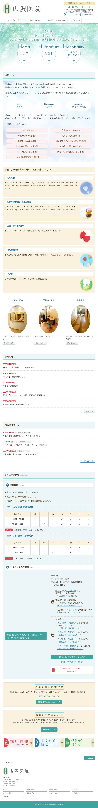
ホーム (5, 790)
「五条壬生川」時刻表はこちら (70, 649)
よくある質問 (7, 793)
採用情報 (75, 793)
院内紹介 (80, 300)
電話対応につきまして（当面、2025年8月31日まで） (25, 395)
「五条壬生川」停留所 (65, 646)
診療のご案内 (17, 300)
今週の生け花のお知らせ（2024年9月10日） (21, 454)
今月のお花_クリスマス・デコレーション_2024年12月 (25, 445)
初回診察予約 (31, 793)
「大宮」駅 (71, 590)
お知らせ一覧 (89, 411)
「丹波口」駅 (70, 609)
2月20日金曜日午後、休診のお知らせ (18, 367)
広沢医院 (48, 804)
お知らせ (5, 796)
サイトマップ (9, 762)
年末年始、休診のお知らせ (14, 377)
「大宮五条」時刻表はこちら (69, 642)
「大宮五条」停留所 (64, 639)
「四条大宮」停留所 (64, 632)
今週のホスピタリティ (24, 432)
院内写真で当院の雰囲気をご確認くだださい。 (80, 337)
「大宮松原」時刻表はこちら (69, 628)
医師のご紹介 (48, 300)
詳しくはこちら (8, 343)
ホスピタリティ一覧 (87, 461)
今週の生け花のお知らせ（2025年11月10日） (22, 436)
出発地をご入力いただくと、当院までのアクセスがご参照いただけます (25, 636)
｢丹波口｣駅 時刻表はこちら (69, 612)
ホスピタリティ (54, 793)
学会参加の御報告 (10, 386)
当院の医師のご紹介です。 (44, 336)
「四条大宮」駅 (62, 603)
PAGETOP (89, 758)
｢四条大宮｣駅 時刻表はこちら (69, 605)
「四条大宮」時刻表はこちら (69, 635)
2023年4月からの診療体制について (17, 405)
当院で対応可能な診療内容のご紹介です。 (17, 337)
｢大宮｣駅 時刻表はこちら (68, 596)
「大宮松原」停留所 (64, 622)
